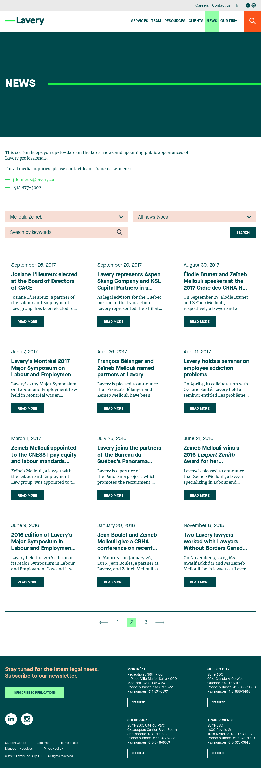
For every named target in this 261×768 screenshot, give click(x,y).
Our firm (229, 21)
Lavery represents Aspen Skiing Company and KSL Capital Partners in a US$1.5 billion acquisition (129, 282)
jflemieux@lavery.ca (33, 180)
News (212, 21)
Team (156, 21)
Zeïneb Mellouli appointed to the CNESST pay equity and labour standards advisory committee (44, 455)
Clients (196, 21)
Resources (174, 21)
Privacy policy (53, 748)
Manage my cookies (19, 748)
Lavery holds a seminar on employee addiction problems (217, 368)
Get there (138, 702)
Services (139, 21)
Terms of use (69, 743)
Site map (43, 743)
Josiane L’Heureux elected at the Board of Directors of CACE (44, 281)
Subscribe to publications (35, 692)
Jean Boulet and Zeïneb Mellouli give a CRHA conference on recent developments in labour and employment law (127, 542)
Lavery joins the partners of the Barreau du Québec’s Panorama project (129, 455)
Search (243, 233)
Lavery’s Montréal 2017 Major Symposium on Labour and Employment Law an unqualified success (42, 368)
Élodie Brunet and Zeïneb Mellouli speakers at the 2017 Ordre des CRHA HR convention (215, 282)
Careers (202, 6)
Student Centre (15, 743)
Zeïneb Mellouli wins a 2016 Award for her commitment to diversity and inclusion (215, 455)
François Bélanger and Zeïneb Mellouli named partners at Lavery (125, 368)
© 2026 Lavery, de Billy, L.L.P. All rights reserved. (39, 756)
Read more (27, 322)
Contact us (221, 6)
